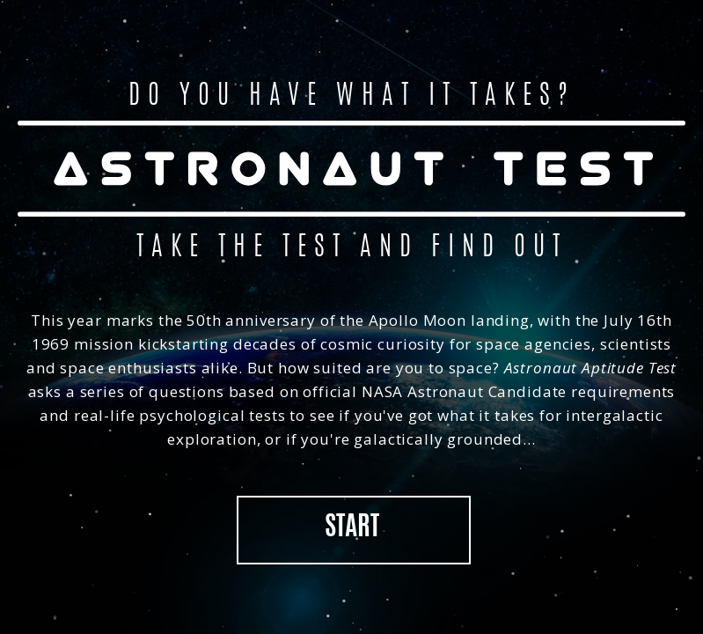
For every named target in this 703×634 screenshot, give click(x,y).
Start (352, 528)
